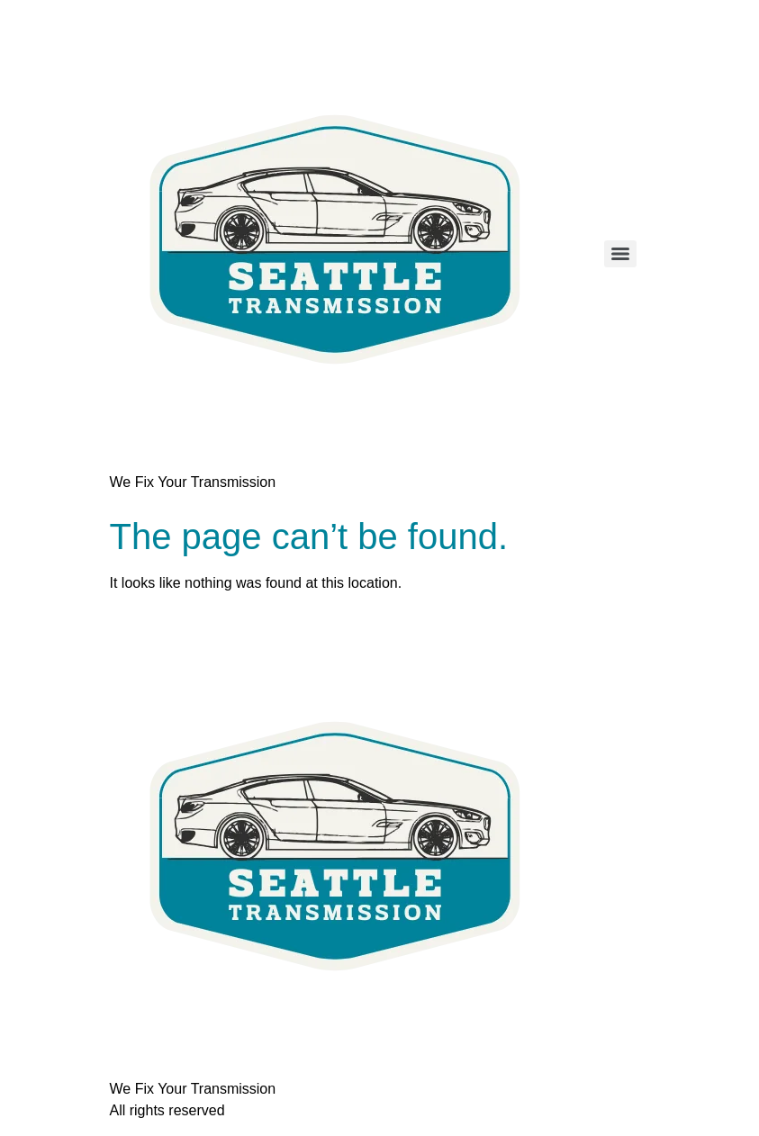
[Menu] (620, 253)
